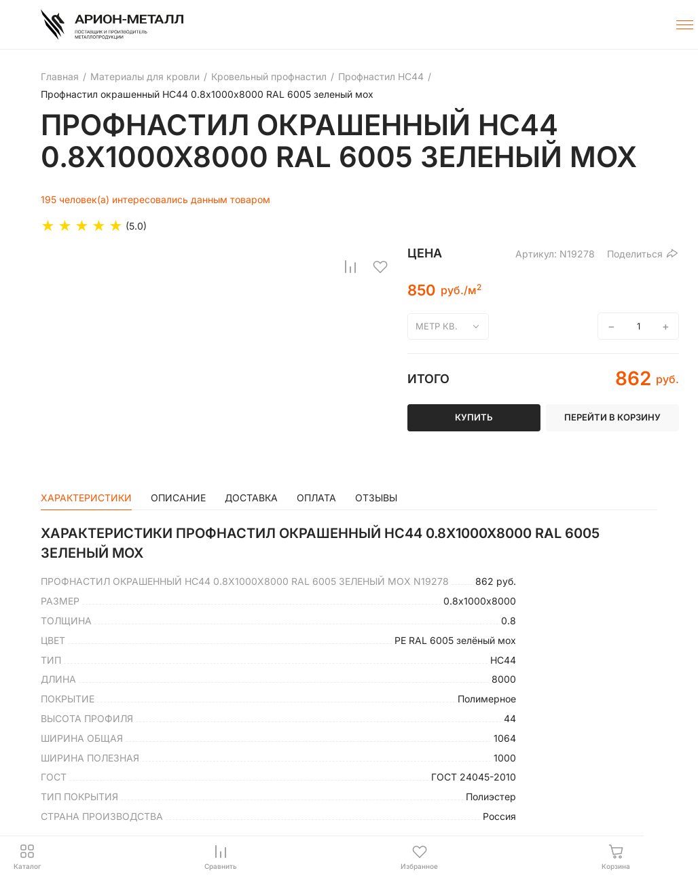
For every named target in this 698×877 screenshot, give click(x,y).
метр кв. (437, 326)
